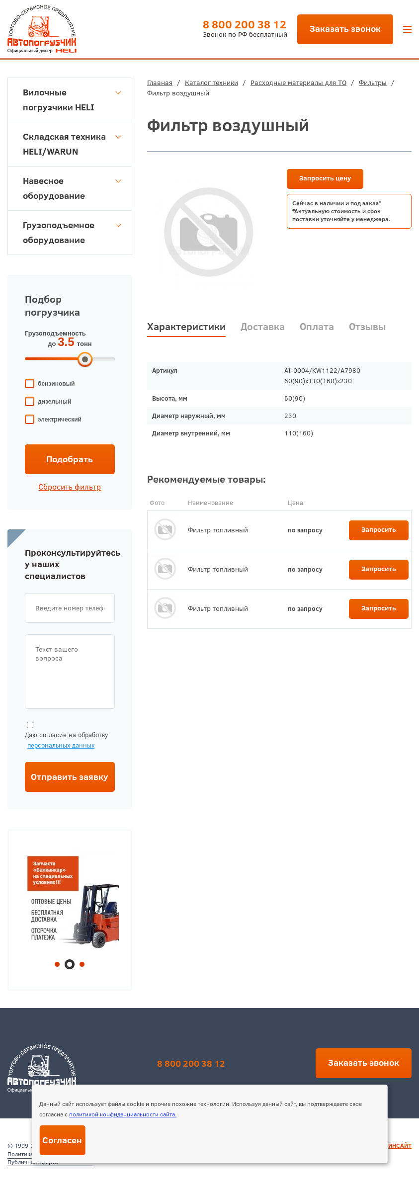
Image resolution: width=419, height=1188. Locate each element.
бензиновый (56, 383)
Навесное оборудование (72, 188)
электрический (60, 419)
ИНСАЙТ (400, 1145)
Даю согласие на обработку (66, 736)
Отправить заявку (69, 776)
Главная (159, 82)
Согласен (62, 1140)
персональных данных (60, 745)
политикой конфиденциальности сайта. (122, 1114)
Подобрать (69, 459)
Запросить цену (325, 178)
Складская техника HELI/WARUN (72, 144)
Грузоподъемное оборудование (72, 232)
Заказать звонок (345, 28)
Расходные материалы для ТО (298, 82)
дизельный (54, 401)
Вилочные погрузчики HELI (72, 99)
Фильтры (373, 82)
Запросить (378, 529)
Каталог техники (211, 82)
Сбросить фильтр (69, 486)
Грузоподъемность (55, 333)
